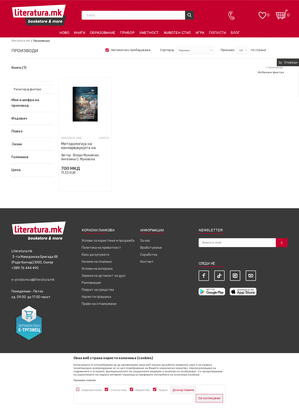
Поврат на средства (98, 290)
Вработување (151, 248)
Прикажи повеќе (84, 380)
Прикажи (227, 50)
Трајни (163, 390)
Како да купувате (95, 255)
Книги (18, 67)
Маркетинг (142, 390)
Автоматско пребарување (131, 50)
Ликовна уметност (72, 137)
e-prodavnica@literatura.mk (33, 280)
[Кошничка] (282, 13)
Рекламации (91, 283)
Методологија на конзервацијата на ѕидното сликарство (80, 148)
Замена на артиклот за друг (104, 276)
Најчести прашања (96, 297)
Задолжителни (92, 390)
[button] (32, 118)
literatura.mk (20, 40)
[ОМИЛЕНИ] (262, 13)
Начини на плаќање (97, 262)
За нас (145, 241)
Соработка (148, 255)
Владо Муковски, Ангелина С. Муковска (80, 157)
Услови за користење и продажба (108, 241)
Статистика (118, 390)
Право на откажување (99, 304)
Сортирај (167, 50)
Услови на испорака (97, 269)
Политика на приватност (101, 248)
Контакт (146, 262)
